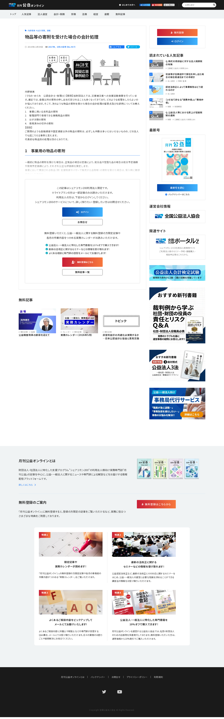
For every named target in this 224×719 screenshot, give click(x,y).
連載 (97, 13)
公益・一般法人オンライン (31, 5)
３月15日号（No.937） (66, 46)
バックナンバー (98, 678)
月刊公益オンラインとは (72, 678)
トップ (13, 13)
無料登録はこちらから (170, 506)
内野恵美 (31, 30)
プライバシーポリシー (137, 678)
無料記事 (109, 13)
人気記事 (26, 13)
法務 (78, 13)
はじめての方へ (96, 4)
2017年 (51, 46)
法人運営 (41, 13)
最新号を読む (177, 188)
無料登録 (142, 4)
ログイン (119, 4)
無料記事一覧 (82, 274)
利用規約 (158, 678)
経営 (87, 13)
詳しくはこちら (28, 486)
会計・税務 (55, 13)
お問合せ (165, 4)
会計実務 (41, 30)
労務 (68, 13)
